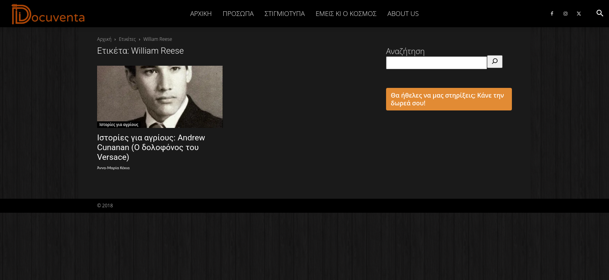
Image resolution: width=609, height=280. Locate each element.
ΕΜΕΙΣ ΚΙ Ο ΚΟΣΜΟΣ (346, 13)
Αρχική (201, 13)
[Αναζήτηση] (495, 61)
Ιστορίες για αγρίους (118, 124)
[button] (599, 13)
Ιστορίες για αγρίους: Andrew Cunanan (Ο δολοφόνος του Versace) (151, 147)
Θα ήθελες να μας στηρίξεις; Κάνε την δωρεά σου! (447, 99)
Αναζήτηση (405, 51)
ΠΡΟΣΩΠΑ (238, 13)
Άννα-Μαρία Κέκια (113, 167)
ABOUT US (403, 13)
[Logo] (48, 14)
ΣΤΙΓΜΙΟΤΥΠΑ (284, 13)
